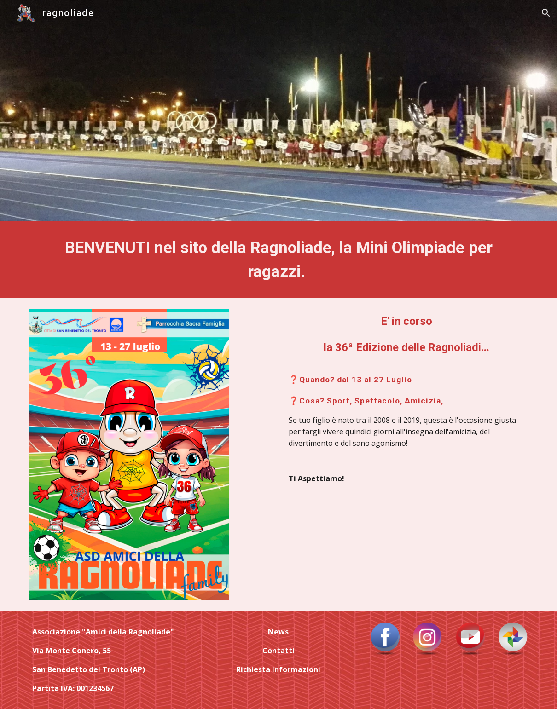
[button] (546, 13)
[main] (278, 259)
